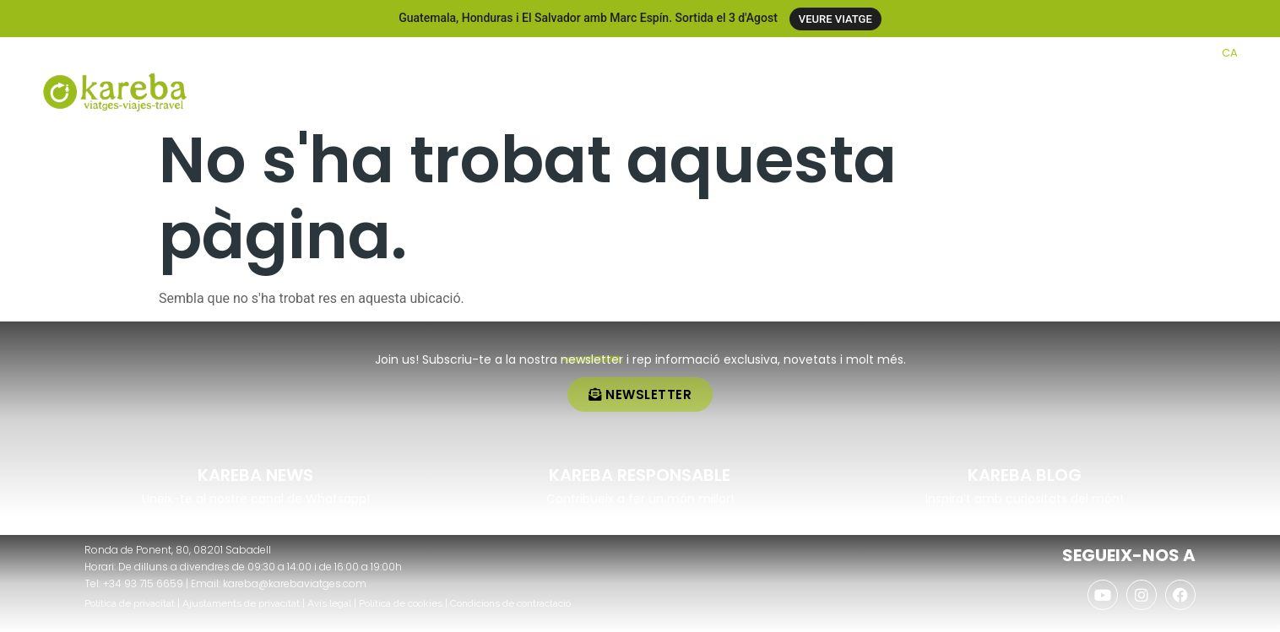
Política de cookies (400, 603)
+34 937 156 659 (104, 52)
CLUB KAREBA (1065, 52)
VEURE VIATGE (835, 19)
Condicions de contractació (510, 603)
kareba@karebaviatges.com (294, 583)
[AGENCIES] (1121, 53)
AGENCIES (1158, 52)
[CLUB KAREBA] (1017, 53)
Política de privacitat (129, 603)
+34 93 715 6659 (143, 583)
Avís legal (329, 603)
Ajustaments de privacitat (241, 603)
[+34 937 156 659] (49, 51)
